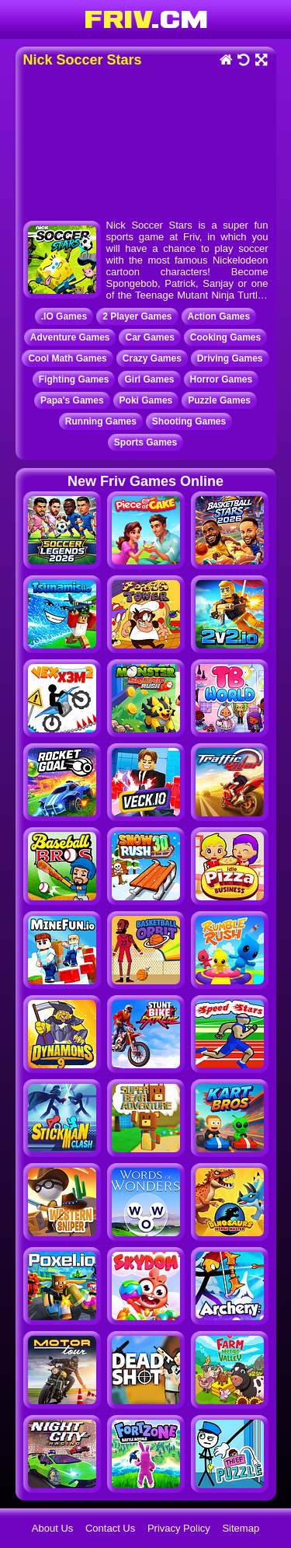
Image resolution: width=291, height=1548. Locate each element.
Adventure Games (70, 337)
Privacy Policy (178, 1528)
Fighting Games (74, 379)
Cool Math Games (67, 358)
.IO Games (64, 316)
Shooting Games (189, 421)
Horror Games (221, 379)
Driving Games (230, 358)
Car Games (149, 337)
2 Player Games (136, 316)
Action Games (219, 316)
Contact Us (110, 1528)
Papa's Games (72, 400)
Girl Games (149, 379)
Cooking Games (225, 337)
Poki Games (146, 400)
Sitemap (240, 1528)
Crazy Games (152, 358)
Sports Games (145, 442)
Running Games (101, 421)
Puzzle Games (219, 400)
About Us (52, 1528)
